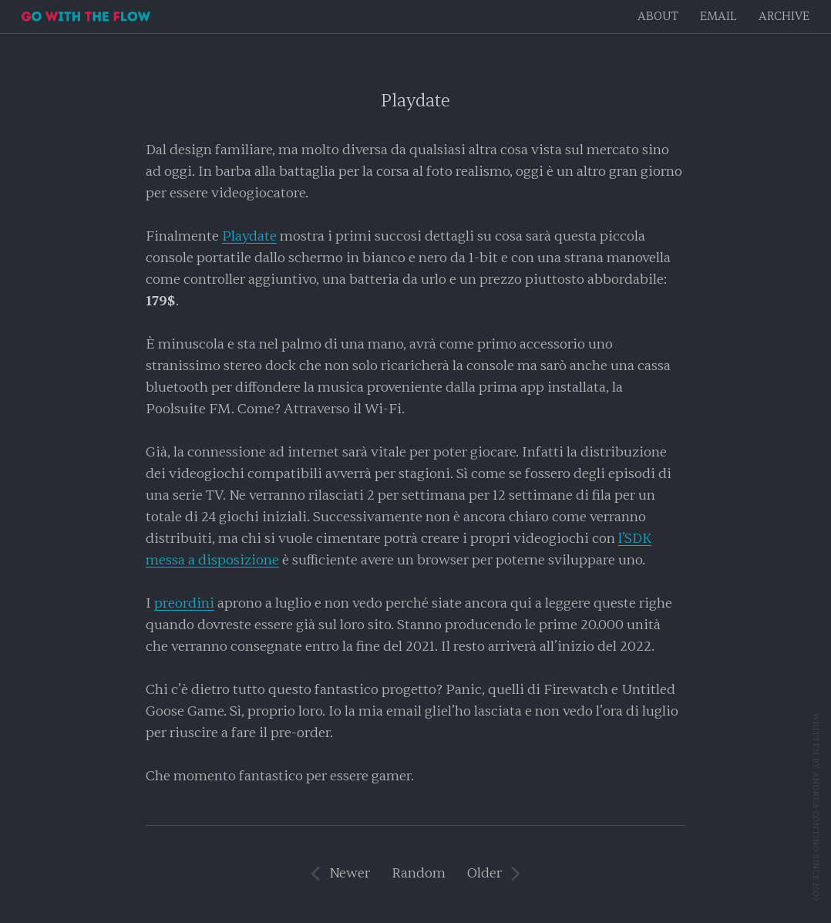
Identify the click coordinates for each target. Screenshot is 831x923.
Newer (349, 873)
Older (484, 873)
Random (419, 873)
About (658, 16)
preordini (184, 603)
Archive (784, 16)
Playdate (415, 100)
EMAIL (718, 16)
